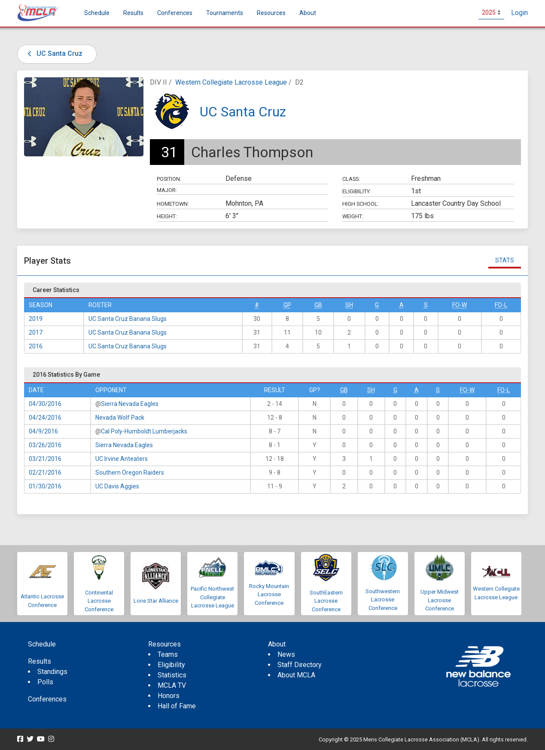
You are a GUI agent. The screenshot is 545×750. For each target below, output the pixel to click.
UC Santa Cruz (53, 53)
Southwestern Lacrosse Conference (382, 599)
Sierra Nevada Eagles (129, 403)
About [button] (307, 12)
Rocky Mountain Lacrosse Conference (269, 594)
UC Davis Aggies (117, 486)
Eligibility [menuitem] (171, 665)
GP (287, 305)
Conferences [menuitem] (47, 699)
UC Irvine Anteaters (121, 458)
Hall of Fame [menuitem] (177, 706)
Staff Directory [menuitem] (299, 665)
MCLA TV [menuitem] (172, 685)
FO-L (501, 305)
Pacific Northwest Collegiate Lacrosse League (212, 597)
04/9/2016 (43, 431)
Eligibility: (356, 191)
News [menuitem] (286, 654)
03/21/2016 (45, 458)
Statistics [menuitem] (172, 675)
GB (318, 305)
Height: (167, 216)
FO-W (459, 305)
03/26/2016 (45, 445)
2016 (36, 346)
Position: (169, 179)
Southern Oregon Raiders (129, 472)
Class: (351, 179)
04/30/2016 (45, 403)
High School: (360, 204)
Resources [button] (271, 12)
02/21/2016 (45, 472)
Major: (167, 190)
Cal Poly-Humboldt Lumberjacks (144, 431)
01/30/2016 (45, 486)
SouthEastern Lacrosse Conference (326, 601)
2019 (36, 318)
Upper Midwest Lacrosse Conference (439, 600)
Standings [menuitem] (52, 672)
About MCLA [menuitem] (296, 675)
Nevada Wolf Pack (119, 417)
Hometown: (173, 204)
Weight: (352, 216)
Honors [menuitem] (169, 696)
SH (349, 305)
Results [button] (133, 12)
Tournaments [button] (224, 12)
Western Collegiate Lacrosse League (231, 82)
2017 (36, 332)
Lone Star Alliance (156, 601)
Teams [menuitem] (168, 654)
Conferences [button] (174, 12)
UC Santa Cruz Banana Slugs (127, 318)
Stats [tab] (504, 260)
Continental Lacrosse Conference (99, 601)
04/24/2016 (45, 417)
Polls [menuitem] (45, 682)
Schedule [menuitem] (97, 12)
